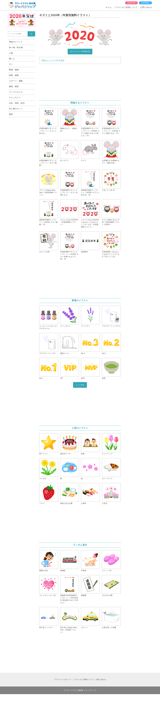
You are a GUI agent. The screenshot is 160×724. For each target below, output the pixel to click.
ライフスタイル (16, 92)
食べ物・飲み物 (16, 47)
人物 (11, 53)
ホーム (109, 7)
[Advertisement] (80, 81)
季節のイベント (47, 60)
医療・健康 (14, 75)
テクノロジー (15, 97)
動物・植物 (14, 70)
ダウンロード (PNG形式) (80, 51)
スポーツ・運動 (16, 81)
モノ (11, 64)
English (131, 3)
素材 (11, 114)
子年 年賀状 (59, 60)
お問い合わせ (146, 7)
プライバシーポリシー (62, 679)
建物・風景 (14, 86)
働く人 (12, 58)
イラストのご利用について (126, 7)
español (145, 3)
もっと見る (80, 385)
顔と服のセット (16, 108)
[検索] (31, 33)
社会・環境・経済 (17, 103)
